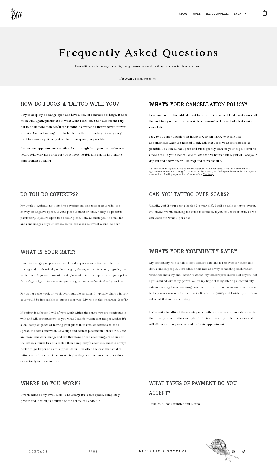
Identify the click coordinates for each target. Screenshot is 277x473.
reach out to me (146, 79)
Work (197, 13)
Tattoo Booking (217, 13)
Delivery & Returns (162, 452)
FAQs (93, 453)
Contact (38, 453)
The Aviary (208, 174)
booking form (53, 133)
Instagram (97, 149)
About (183, 13)
